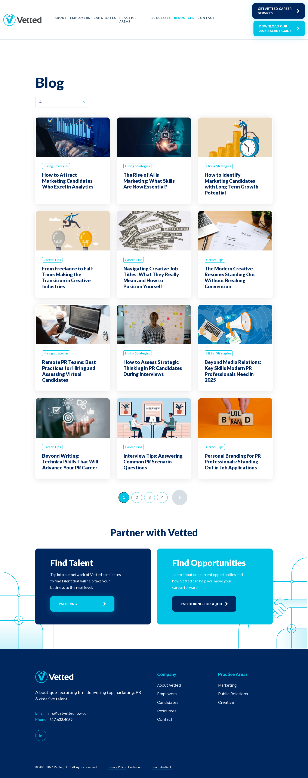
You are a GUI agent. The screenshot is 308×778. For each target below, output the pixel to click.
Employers (80, 18)
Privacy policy (117, 767)
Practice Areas (128, 19)
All (41, 102)
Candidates (104, 18)
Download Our (275, 28)
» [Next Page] (179, 497)
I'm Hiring (68, 604)
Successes (161, 18)
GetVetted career (275, 11)
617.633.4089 (61, 719)
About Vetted (169, 685)
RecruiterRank (162, 767)
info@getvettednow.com (68, 713)
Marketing (227, 685)
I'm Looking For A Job (201, 604)
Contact (206, 18)
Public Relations (233, 693)
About (61, 18)
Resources (184, 18)
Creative (226, 702)
